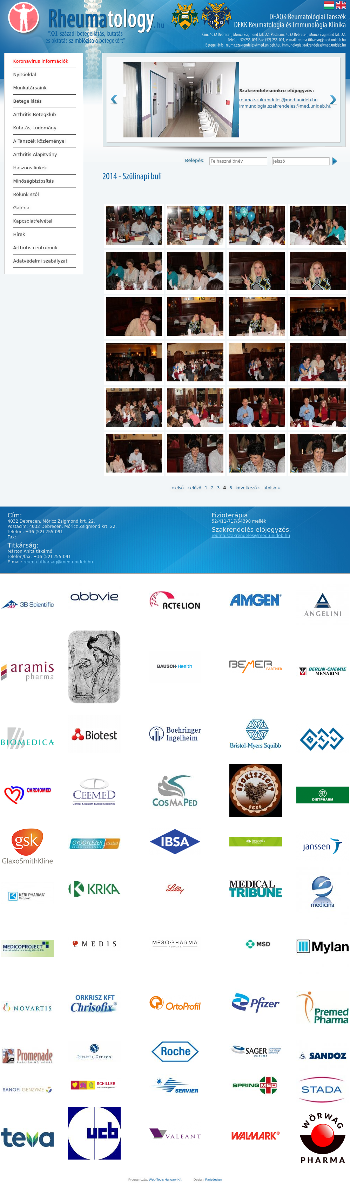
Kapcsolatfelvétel (33, 221)
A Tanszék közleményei (39, 141)
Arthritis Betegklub (42, 114)
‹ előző (194, 487)
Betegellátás (42, 101)
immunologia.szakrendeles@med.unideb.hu (285, 106)
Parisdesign (213, 1179)
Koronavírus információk (40, 61)
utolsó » (271, 487)
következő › (248, 487)
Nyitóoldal (24, 74)
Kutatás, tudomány (42, 127)
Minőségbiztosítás (33, 181)
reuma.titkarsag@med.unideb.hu (58, 561)
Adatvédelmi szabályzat (40, 261)
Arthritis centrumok (35, 247)
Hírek (42, 234)
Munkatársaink (30, 87)
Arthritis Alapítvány (42, 154)
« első (177, 487)
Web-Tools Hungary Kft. (165, 1179)
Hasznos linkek (30, 167)
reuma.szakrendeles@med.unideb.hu (278, 99)
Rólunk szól (42, 194)
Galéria (21, 207)
